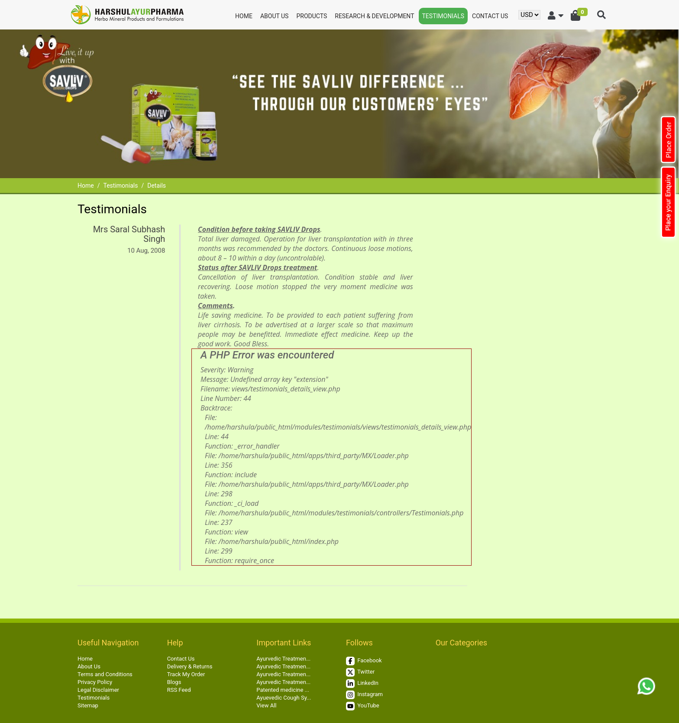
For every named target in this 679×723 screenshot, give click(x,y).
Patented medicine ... (282, 690)
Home (243, 16)
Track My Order (186, 674)
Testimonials (443, 16)
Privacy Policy (95, 682)
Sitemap (88, 705)
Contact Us (490, 16)
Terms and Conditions (105, 674)
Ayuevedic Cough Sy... (283, 697)
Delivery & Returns (190, 666)
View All (266, 705)
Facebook (364, 661)
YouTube (362, 706)
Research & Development (374, 16)
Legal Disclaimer (98, 690)
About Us (274, 16)
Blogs (174, 682)
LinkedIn (362, 683)
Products (311, 16)
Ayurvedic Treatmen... (283, 658)
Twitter (360, 672)
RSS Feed (179, 690)
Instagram (364, 694)
